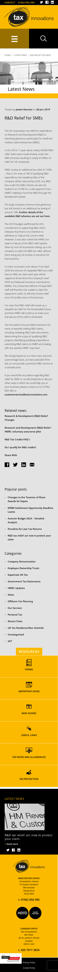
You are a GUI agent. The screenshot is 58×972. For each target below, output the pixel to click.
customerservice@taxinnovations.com (26, 394)
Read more (12, 844)
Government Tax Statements (24, 581)
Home (8, 55)
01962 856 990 (26, 2)
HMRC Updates (16, 588)
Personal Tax (15, 614)
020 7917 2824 (30, 950)
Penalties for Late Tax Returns (25, 528)
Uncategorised (16, 634)
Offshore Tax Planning (20, 601)
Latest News (20, 55)
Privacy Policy (29, 962)
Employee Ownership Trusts (23, 568)
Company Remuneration (22, 561)
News (11, 594)
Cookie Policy (29, 967)
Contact (9, 2)
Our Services (15, 607)
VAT (10, 641)
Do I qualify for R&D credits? (20, 447)
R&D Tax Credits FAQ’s (17, 439)
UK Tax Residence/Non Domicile (26, 627)
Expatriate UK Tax (18, 574)
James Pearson (24, 109)
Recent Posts (15, 621)
